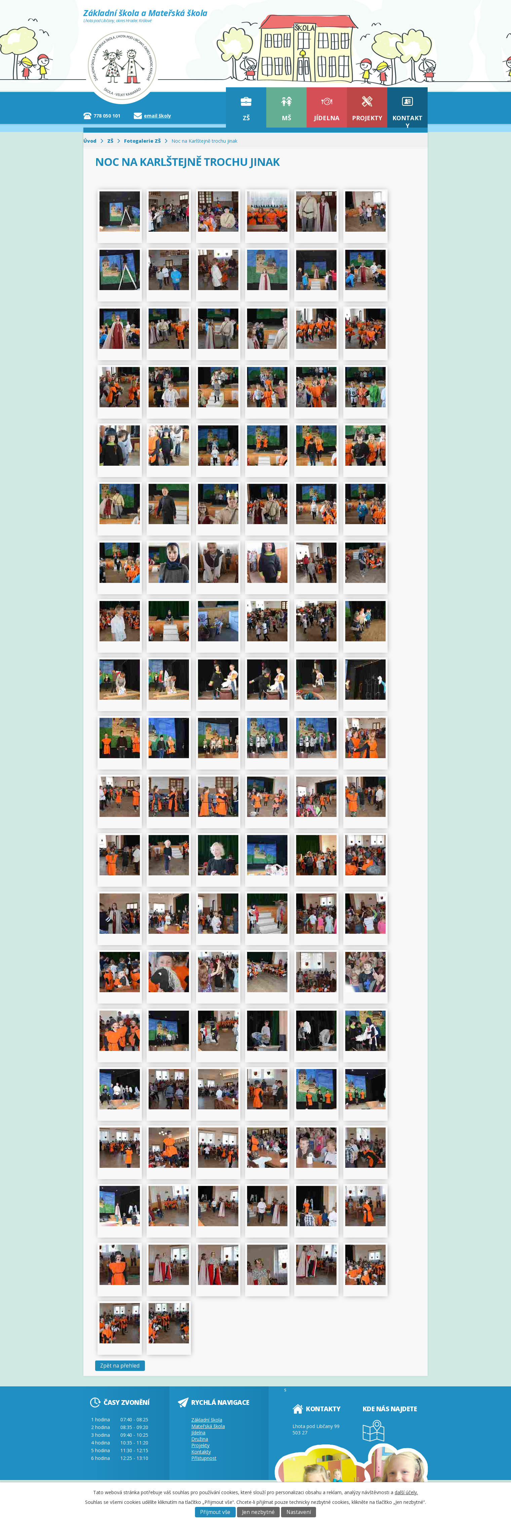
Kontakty (407, 121)
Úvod (89, 141)
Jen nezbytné (258, 1512)
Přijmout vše (215, 1512)
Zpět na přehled (120, 1365)
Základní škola (206, 1420)
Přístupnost (204, 1458)
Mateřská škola (208, 1426)
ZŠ (246, 118)
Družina (199, 1439)
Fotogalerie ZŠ (142, 141)
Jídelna (327, 118)
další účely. (406, 1492)
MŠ (286, 118)
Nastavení (298, 1512)
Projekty (367, 118)
